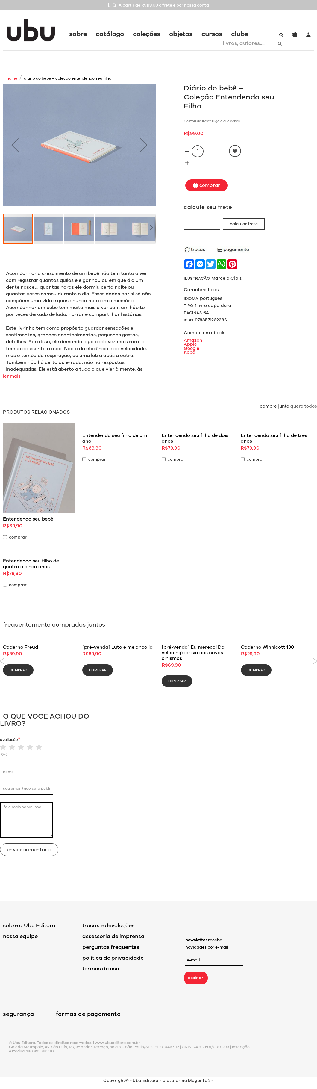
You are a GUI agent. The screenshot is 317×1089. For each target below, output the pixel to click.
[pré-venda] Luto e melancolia (117, 647)
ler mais (12, 376)
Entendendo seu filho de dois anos (195, 438)
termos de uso (100, 968)
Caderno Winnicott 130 (267, 647)
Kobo (189, 352)
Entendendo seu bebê (28, 519)
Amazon (193, 340)
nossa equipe (20, 936)
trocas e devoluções (108, 925)
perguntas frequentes (110, 947)
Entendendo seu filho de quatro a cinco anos (31, 564)
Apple (190, 344)
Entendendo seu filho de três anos (274, 438)
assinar (195, 978)
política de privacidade (113, 957)
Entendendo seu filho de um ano (114, 438)
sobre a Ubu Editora (29, 925)
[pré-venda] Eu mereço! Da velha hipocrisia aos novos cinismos (193, 653)
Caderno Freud (20, 647)
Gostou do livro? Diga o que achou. (212, 121)
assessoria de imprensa (113, 936)
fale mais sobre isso (26, 820)
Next (315, 661)
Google (191, 348)
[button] (15, 145)
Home (12, 78)
